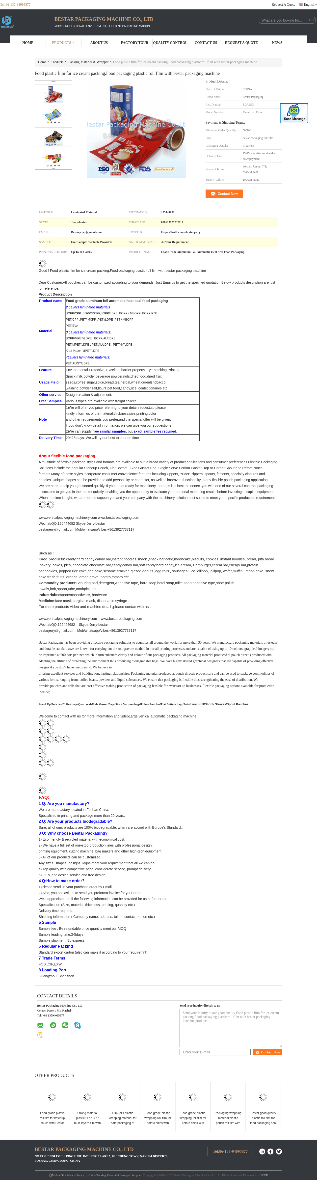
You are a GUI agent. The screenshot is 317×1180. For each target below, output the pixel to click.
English (310, 4)
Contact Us (206, 43)
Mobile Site (57, 1175)
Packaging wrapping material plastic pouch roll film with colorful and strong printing (228, 1123)
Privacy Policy (75, 1175)
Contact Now (228, 194)
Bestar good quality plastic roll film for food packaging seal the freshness (263, 1120)
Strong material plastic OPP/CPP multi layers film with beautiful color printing (87, 1123)
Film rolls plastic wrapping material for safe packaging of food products (122, 1120)
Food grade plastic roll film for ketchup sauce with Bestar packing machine (52, 1120)
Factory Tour (134, 43)
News (277, 43)
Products (63, 43)
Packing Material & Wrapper (88, 62)
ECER (264, 1175)
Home (27, 43)
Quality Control (170, 43)
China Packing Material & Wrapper (109, 1175)
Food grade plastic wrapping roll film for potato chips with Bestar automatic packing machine (157, 1123)
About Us (99, 43)
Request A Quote (283, 4)
